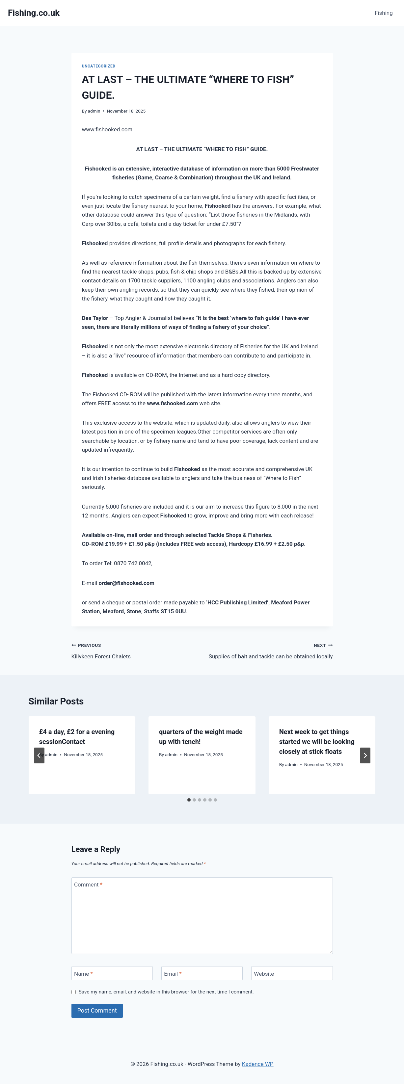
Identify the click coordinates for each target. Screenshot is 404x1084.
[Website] (292, 973)
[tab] (189, 800)
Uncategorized (99, 66)
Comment (88, 884)
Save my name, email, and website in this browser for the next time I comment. (166, 992)
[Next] (365, 755)
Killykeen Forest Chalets (134, 650)
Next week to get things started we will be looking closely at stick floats (317, 741)
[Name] (112, 973)
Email (173, 973)
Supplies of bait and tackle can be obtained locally (270, 650)
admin (94, 111)
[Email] (202, 973)
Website (264, 973)
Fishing (384, 13)
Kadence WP (258, 1064)
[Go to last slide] (39, 755)
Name (83, 973)
